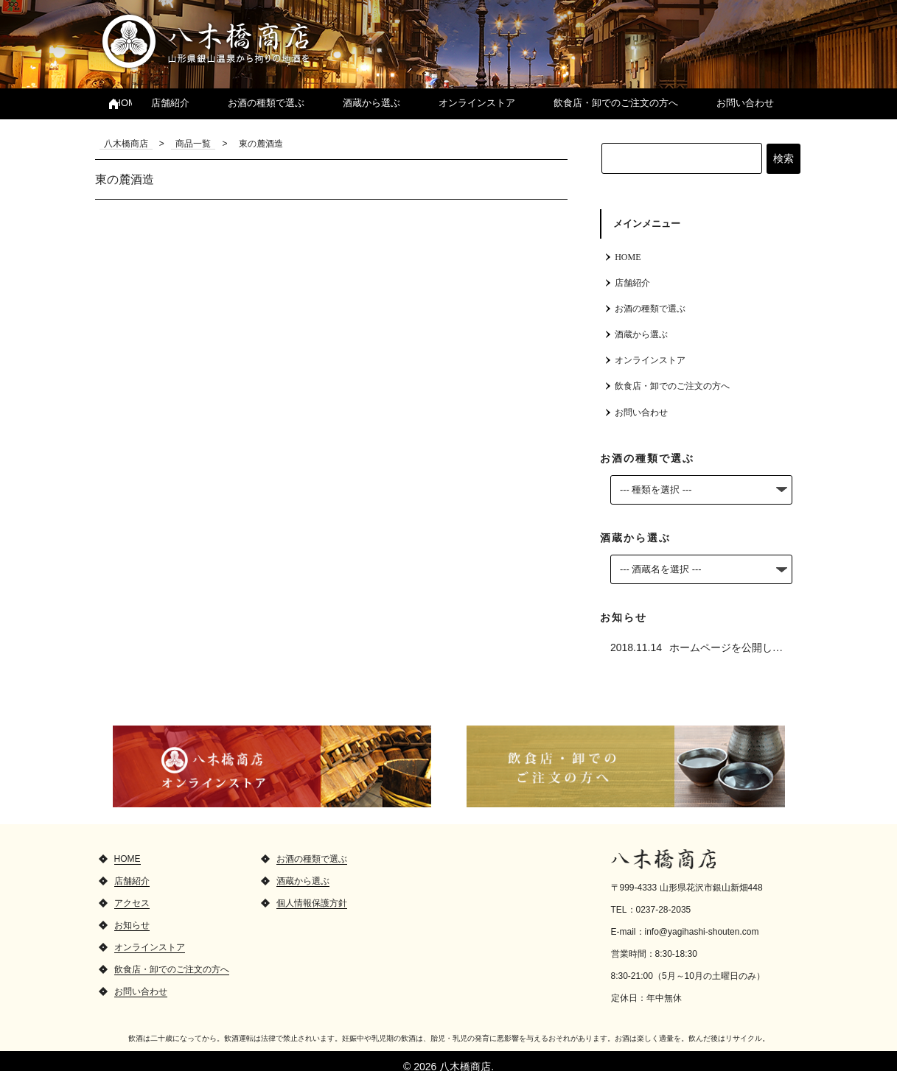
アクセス (132, 892)
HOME (123, 102)
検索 (783, 158)
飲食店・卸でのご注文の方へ (616, 102)
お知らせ (132, 914)
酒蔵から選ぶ (371, 102)
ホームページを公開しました (736, 636)
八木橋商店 (205, 40)
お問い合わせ (745, 102)
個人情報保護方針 (311, 892)
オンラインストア (477, 102)
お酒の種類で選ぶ (266, 102)
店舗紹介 (170, 102)
